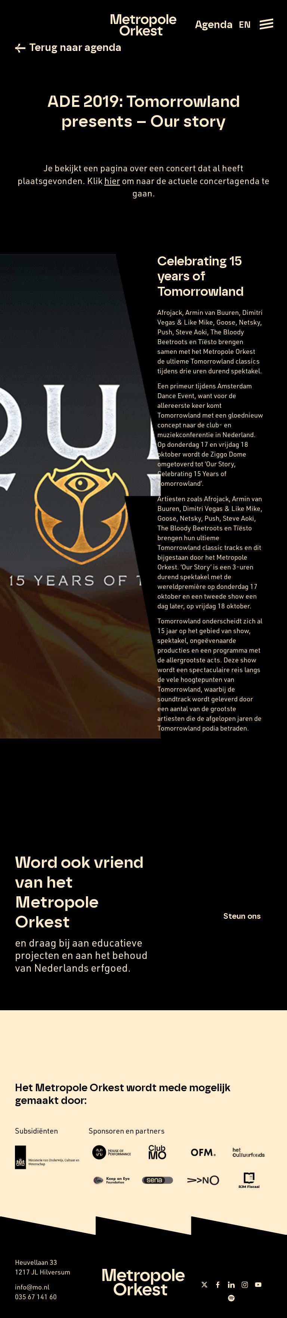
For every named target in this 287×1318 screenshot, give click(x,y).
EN (244, 25)
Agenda (214, 25)
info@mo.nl (32, 1287)
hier (112, 180)
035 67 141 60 (36, 1297)
